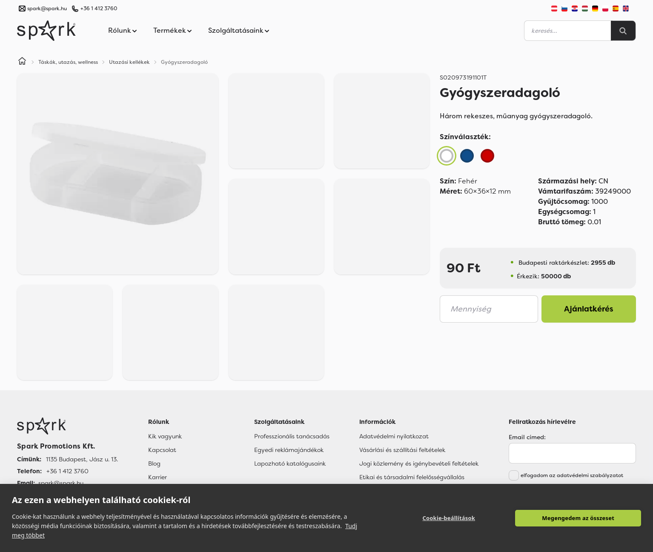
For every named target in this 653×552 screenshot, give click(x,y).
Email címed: (527, 437)
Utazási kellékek (129, 62)
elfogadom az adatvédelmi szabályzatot (572, 475)
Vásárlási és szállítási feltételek (402, 450)
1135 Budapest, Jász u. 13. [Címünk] (82, 459)
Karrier (157, 477)
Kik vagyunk (165, 436)
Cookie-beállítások (448, 518)
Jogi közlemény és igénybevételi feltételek (418, 463)
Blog (154, 463)
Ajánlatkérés (588, 309)
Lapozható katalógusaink (290, 463)
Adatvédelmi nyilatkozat (394, 436)
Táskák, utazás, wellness (68, 62)
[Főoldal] (67, 426)
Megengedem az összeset (578, 518)
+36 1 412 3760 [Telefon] (67, 471)
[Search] (623, 30)
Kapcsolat (162, 450)
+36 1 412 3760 (98, 8)
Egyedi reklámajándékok (289, 450)
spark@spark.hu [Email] (60, 483)
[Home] (22, 62)
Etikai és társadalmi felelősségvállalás (411, 477)
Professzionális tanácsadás (291, 436)
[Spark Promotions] (46, 30)
